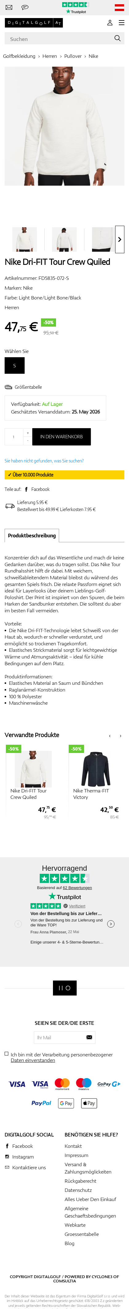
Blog (70, 1243)
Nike (93, 56)
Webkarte (75, 1225)
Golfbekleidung (19, 56)
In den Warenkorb (61, 436)
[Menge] (18, 436)
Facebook (40, 489)
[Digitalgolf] (65, 988)
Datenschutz (78, 1190)
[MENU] (121, 23)
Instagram (23, 1156)
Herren (49, 56)
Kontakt (73, 1146)
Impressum (76, 1155)
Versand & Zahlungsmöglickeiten (88, 1168)
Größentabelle (23, 387)
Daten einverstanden (33, 1060)
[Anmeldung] (110, 23)
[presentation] (119, 239)
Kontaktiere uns (29, 1167)
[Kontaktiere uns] (9, 7)
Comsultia (64, 1281)
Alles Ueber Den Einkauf (90, 1199)
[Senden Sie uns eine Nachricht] (25, 7)
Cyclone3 (102, 1276)
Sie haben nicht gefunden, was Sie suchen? (44, 461)
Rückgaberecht (80, 1180)
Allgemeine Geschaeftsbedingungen (90, 1212)
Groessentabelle (82, 1234)
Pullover (73, 56)
